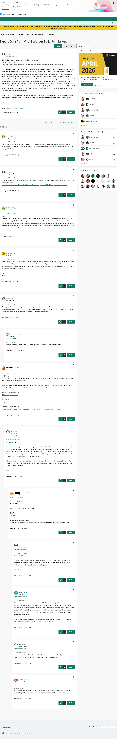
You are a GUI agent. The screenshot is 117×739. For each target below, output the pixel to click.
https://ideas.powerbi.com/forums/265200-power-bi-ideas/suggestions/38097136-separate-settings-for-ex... (34, 185)
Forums (30, 14)
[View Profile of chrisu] (8, 136)
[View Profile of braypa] (21, 679)
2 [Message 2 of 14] (7, 415)
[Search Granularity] (63, 23)
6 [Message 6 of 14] (19, 627)
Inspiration (38, 14)
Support (77, 14)
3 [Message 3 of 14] (11, 476)
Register (94, 19)
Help (106, 19)
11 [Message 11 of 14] (7, 281)
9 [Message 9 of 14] (7, 317)
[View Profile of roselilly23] (9, 253)
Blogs (62, 14)
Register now (62, 28)
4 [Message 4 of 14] (15, 528)
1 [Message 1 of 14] (7, 112)
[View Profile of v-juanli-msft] (15, 367)
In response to (12, 338)
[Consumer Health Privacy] (23, 733)
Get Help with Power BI (35, 34)
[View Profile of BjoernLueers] (10, 208)
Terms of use (104, 727)
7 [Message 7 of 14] (19, 698)
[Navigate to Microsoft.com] (5, 14)
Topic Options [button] (69, 46)
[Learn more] (87, 84)
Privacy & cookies (93, 727)
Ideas (45, 14)
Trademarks (113, 727)
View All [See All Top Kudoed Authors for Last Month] (84, 163)
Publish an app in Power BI (10, 395)
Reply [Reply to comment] (70, 159)
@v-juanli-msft (10, 442)
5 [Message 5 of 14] (19, 575)
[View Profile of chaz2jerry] (22, 592)
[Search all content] (93, 23)
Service (51, 34)
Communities (53, 14)
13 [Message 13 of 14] (7, 191)
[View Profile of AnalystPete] (14, 334)
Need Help (23, 108)
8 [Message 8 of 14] (19, 663)
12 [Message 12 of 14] (7, 236)
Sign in (101, 19)
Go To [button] (112, 19)
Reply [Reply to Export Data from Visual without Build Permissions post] (70, 112)
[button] (58, 46)
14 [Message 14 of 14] (7, 155)
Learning (69, 14)
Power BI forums (7, 34)
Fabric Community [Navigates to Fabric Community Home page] (19, 14)
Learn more (5, 9)
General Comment (12, 108)
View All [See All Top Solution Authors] (84, 125)
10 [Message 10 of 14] (11, 350)
